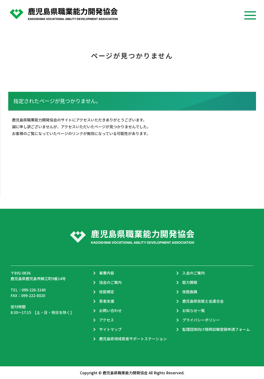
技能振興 (189, 291)
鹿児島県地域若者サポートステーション (133, 338)
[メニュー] (250, 13)
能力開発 (189, 282)
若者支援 (106, 301)
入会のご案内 (193, 273)
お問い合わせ (110, 310)
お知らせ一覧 (193, 310)
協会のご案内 (110, 282)
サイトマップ (110, 329)
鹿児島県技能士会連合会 (203, 301)
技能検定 (106, 291)
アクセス (106, 320)
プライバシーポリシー (201, 320)
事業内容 (106, 273)
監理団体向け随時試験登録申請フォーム (216, 329)
